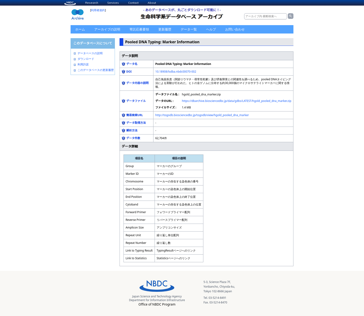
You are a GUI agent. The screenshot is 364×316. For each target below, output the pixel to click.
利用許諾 (83, 64)
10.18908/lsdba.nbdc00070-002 (175, 72)
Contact (133, 2)
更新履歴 (164, 29)
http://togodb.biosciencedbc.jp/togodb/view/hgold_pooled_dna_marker (202, 115)
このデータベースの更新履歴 (96, 70)
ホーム (80, 29)
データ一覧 (189, 29)
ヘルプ (211, 29)
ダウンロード (86, 59)
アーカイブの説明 (107, 29)
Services (113, 2)
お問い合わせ (235, 29)
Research (91, 2)
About (152, 2)
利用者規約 (98, 10)
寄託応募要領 (139, 29)
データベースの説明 (90, 53)
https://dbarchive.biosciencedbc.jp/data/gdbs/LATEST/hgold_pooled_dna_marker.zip (236, 101)
